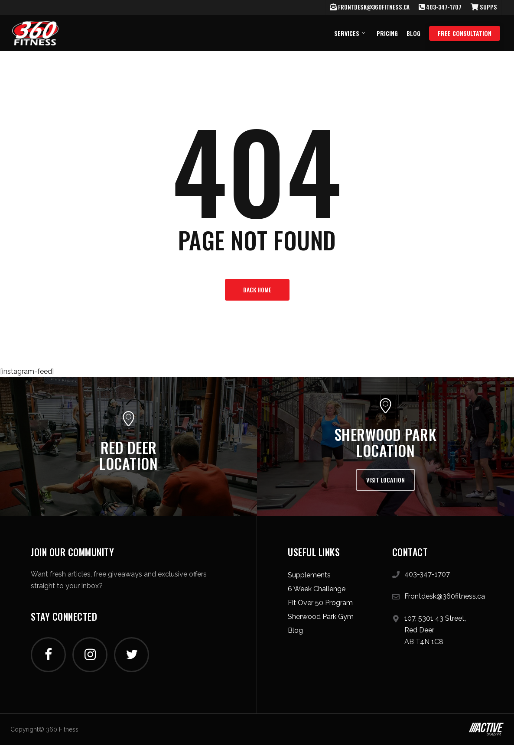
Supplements (309, 575)
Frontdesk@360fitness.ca (444, 596)
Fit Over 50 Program (320, 603)
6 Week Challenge (316, 589)
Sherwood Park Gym (321, 616)
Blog (295, 630)
